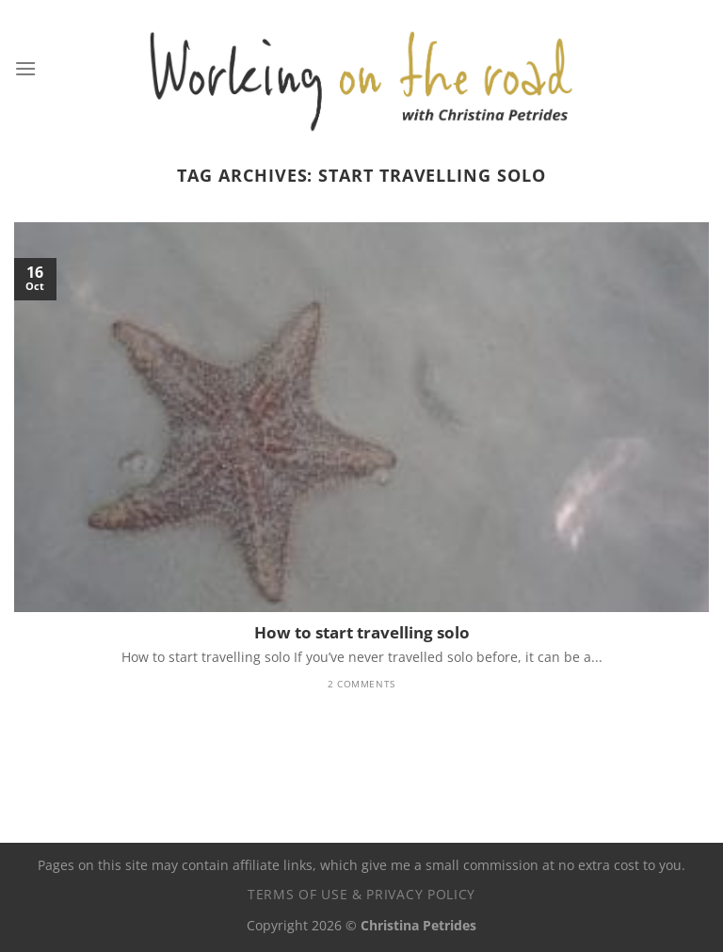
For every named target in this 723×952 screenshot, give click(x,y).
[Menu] (25, 68)
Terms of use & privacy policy (361, 894)
